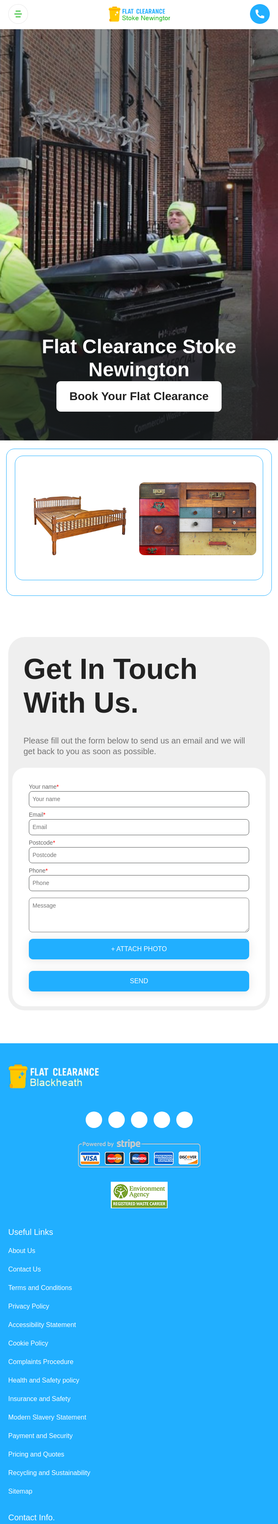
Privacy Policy (28, 1306)
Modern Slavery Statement (47, 1417)
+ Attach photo (139, 948)
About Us (21, 1250)
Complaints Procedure (40, 1361)
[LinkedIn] (162, 1120)
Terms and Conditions (40, 1287)
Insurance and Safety (39, 1398)
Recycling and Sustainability (49, 1472)
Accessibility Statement (42, 1324)
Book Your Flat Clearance (138, 396)
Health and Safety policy (43, 1380)
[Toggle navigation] (18, 14)
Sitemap (20, 1491)
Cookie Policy (28, 1343)
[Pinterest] (184, 1120)
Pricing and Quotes (36, 1454)
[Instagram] (139, 1120)
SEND (139, 980)
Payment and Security (40, 1435)
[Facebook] (94, 1120)
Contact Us (24, 1269)
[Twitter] (116, 1120)
